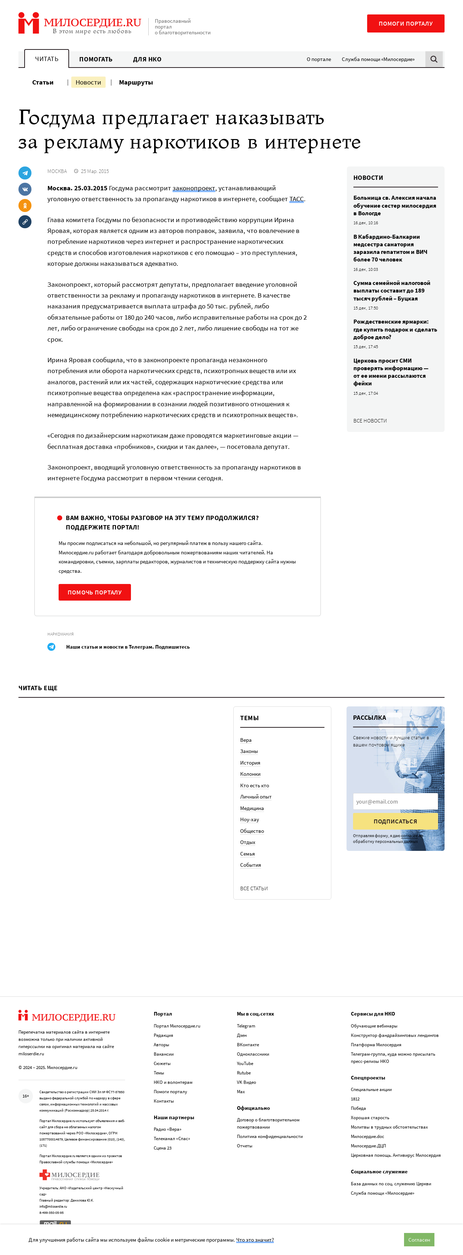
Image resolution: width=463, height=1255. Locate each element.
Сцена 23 (162, 1148)
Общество (252, 830)
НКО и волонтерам (173, 1082)
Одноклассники (253, 1054)
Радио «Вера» (168, 1129)
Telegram (246, 1026)
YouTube (245, 1063)
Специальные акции (371, 1089)
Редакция (163, 1035)
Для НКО (147, 59)
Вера (246, 739)
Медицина (252, 808)
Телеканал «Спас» (172, 1138)
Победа (358, 1108)
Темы (159, 1073)
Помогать (95, 59)
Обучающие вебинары (374, 1026)
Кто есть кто (254, 785)
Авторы (161, 1045)
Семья (247, 853)
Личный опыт (256, 796)
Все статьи (254, 888)
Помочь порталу (95, 592)
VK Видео (246, 1082)
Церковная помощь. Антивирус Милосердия (396, 1155)
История (250, 762)
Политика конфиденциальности (270, 1136)
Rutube (244, 1073)
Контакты (164, 1101)
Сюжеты (162, 1063)
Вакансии (164, 1054)
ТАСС (296, 198)
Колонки (250, 773)
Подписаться (395, 821)
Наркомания (60, 634)
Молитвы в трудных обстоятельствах (389, 1127)
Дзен (242, 1035)
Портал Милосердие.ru (177, 1026)
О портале (319, 59)
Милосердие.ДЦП (368, 1146)
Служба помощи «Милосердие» (378, 59)
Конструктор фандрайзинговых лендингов (395, 1035)
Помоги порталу (406, 23)
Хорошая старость (370, 1118)
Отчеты (244, 1146)
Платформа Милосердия (376, 1045)
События (250, 864)
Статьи (43, 82)
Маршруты (136, 82)
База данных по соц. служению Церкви (391, 1184)
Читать (46, 59)
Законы (249, 751)
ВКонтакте (248, 1045)
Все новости (370, 420)
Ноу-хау (249, 819)
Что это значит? (255, 1239)
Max (241, 1092)
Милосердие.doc (367, 1136)
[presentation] (395, 801)
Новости (88, 82)
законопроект (194, 187)
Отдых (247, 842)
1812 (355, 1099)
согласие (409, 835)
